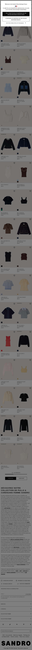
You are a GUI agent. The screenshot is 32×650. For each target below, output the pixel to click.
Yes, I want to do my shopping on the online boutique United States (16, 14)
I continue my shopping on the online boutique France (16, 19)
